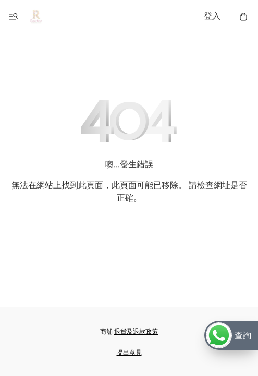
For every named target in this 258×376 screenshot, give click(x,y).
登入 (212, 16)
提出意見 (129, 353)
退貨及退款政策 (136, 332)
